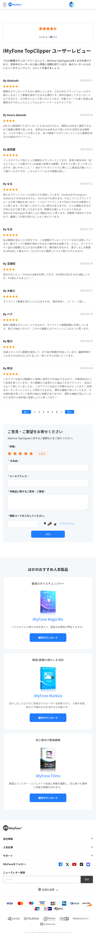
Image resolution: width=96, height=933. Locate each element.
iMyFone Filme (48, 775)
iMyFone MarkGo (48, 695)
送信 (48, 534)
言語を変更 (48, 889)
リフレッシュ (67, 523)
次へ (69, 412)
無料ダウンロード (48, 637)
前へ (26, 412)
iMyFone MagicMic (48, 619)
